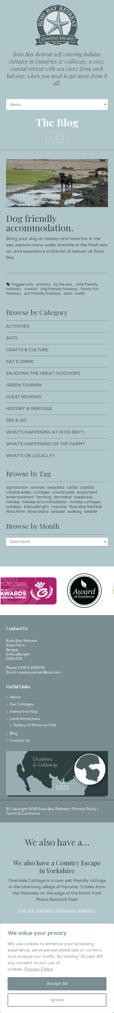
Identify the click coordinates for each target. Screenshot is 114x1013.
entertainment (20, 497)
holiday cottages (85, 502)
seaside (58, 511)
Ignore (57, 999)
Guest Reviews (23, 396)
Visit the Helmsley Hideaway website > (57, 910)
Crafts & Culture (27, 349)
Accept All (57, 983)
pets (68, 293)
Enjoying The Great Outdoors (43, 373)
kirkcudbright (36, 506)
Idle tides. (62, 137)
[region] (57, 968)
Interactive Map (24, 711)
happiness (83, 497)
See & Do (16, 420)
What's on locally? (30, 455)
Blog (13, 733)
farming (43, 497)
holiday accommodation (44, 502)
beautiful (55, 487)
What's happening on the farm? (45, 444)
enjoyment (87, 492)
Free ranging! (51, 137)
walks (80, 293)
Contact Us (19, 740)
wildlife (90, 511)
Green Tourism (23, 385)
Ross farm (15, 511)
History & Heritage (29, 408)
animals (43, 284)
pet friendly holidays (42, 293)
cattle (72, 487)
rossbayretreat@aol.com (39, 672)
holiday (13, 502)
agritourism (17, 487)
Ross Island (38, 511)
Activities (17, 326)
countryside (63, 492)
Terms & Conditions (23, 813)
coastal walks (18, 492)
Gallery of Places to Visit (34, 725)
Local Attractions (25, 719)
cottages (41, 492)
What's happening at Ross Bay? (45, 432)
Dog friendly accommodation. (39, 223)
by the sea (63, 284)
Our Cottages (22, 704)
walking (74, 511)
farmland (62, 497)
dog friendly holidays (59, 289)
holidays (13, 506)
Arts (12, 338)
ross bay (59, 506)
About (15, 697)
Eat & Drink (20, 361)
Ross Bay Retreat (85, 506)
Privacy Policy (38, 969)
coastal (30, 289)
